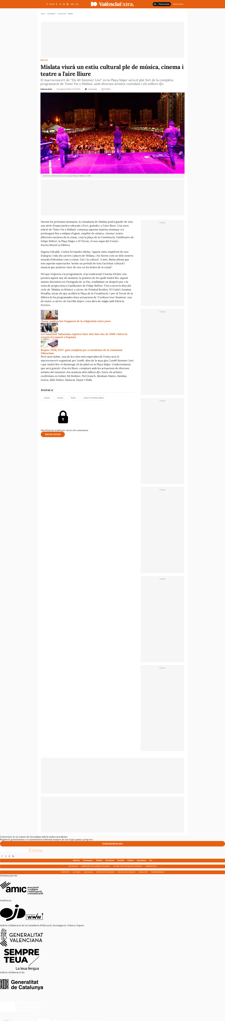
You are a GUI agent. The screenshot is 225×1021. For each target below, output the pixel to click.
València (76, 860)
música (47, 398)
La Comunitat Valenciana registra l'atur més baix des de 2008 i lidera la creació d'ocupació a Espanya (84, 335)
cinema (60, 398)
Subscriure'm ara (112, 844)
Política (99, 860)
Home (43, 14)
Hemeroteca (151, 866)
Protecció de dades (105, 872)
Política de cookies (126, 872)
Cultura (130, 860)
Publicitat (143, 872)
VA (72, 4)
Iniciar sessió (53, 434)
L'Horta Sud (61, 14)
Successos (141, 860)
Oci (150, 860)
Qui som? (77, 872)
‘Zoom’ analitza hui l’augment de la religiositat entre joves (76, 321)
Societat (120, 860)
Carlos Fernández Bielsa (93, 398)
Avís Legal (88, 872)
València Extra (46, 89)
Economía (110, 860)
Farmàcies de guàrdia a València (95, 866)
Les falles (73, 866)
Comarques (51, 14)
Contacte (65, 872)
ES (77, 4)
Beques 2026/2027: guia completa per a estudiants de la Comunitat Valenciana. (81, 351)
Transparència (157, 872)
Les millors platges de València (127, 866)
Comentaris (91, 89)
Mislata (44, 60)
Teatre (73, 398)
